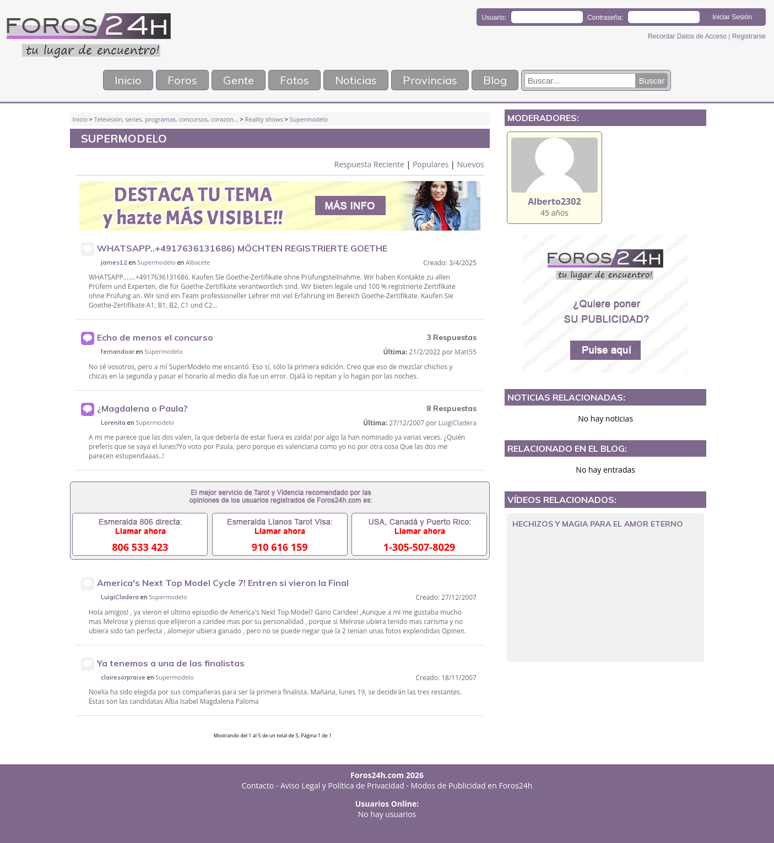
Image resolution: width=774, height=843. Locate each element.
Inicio (128, 80)
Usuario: (494, 17)
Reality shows (264, 119)
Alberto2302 (554, 201)
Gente (238, 80)
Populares (431, 164)
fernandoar (117, 351)
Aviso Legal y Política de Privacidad (342, 785)
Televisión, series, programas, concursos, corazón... (166, 119)
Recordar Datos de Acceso (688, 36)
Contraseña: (605, 17)
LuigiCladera (458, 423)
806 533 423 (140, 546)
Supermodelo (309, 119)
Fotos (294, 80)
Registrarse (749, 36)
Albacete (198, 262)
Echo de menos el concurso (155, 337)
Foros (182, 80)
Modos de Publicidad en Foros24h (472, 785)
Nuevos (470, 164)
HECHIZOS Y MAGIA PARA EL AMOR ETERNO (597, 524)
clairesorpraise (123, 677)
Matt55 (465, 352)
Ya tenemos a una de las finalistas (171, 663)
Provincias (430, 80)
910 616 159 (280, 546)
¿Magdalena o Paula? (142, 408)
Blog (495, 80)
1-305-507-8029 (419, 546)
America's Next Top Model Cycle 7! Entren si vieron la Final (223, 582)
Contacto (258, 785)
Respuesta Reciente (369, 164)
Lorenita (113, 422)
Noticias (356, 80)
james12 (114, 262)
